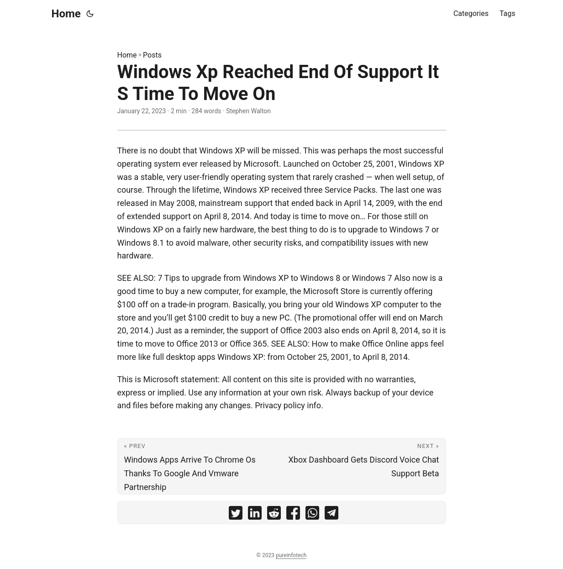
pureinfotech (291, 555)
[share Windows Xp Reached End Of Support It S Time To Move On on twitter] (235, 515)
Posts (152, 55)
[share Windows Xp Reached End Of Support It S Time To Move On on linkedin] (255, 515)
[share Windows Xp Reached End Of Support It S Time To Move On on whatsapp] (312, 515)
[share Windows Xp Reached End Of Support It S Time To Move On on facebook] (293, 515)
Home (66, 13)
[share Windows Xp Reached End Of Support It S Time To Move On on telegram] (331, 515)
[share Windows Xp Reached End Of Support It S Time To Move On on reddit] (274, 515)
